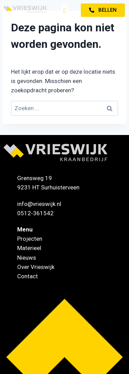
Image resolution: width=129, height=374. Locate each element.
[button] (64, 10)
